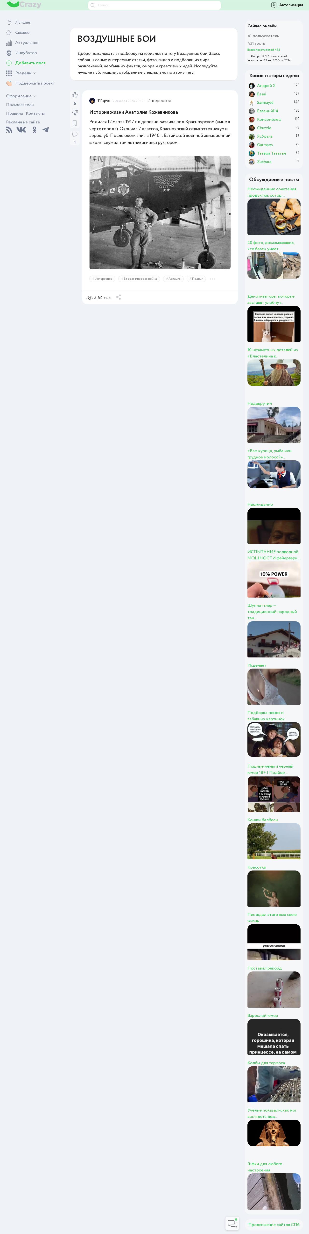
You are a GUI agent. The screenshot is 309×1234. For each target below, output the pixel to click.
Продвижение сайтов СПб (274, 1225)
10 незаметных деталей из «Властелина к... (272, 353)
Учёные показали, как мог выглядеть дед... (271, 1113)
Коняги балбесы (262, 820)
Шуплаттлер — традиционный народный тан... (272, 611)
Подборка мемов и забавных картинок (266, 716)
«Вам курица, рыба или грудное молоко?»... (269, 454)
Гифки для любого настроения (264, 1167)
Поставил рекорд (264, 968)
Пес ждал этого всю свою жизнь (272, 918)
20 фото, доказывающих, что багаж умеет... (271, 246)
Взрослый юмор (262, 1016)
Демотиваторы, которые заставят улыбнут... (271, 299)
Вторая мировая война (140, 279)
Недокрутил (259, 403)
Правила (14, 113)
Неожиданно (260, 504)
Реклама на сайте (23, 122)
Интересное (159, 101)
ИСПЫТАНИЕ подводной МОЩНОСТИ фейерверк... (274, 555)
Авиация (175, 279)
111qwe (104, 101)
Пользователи (20, 105)
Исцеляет (256, 665)
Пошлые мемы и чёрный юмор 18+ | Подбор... (270, 769)
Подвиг (197, 279)
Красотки (256, 867)
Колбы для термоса (266, 1063)
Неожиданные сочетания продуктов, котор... (271, 192)
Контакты (35, 113)
